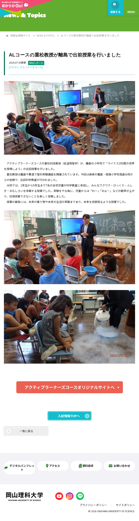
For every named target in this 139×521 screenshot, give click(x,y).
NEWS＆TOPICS (46, 35)
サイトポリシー (125, 505)
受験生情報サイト (20, 35)
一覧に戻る (26, 431)
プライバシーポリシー (93, 505)
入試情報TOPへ (69, 415)
